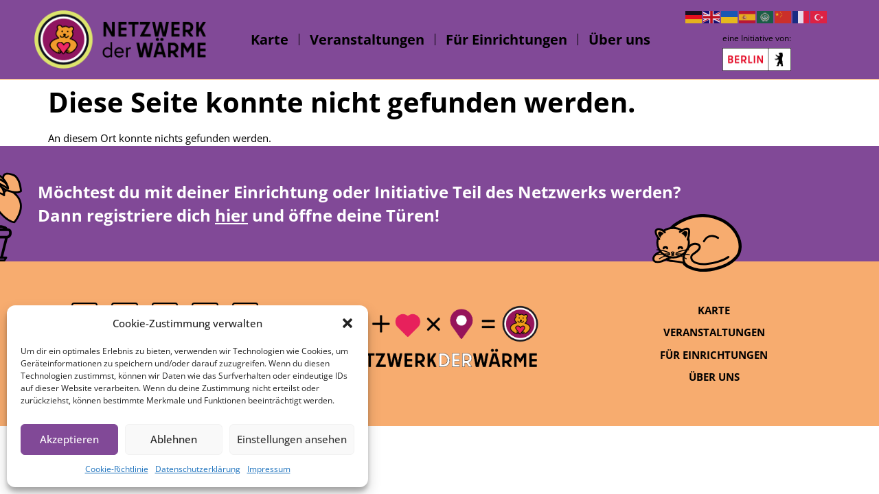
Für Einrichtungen (506, 39)
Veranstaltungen (367, 39)
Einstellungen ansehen (292, 439)
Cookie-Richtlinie (116, 469)
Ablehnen (173, 439)
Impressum (268, 469)
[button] (347, 323)
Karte (269, 39)
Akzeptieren (69, 439)
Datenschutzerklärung (197, 469)
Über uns (619, 39)
